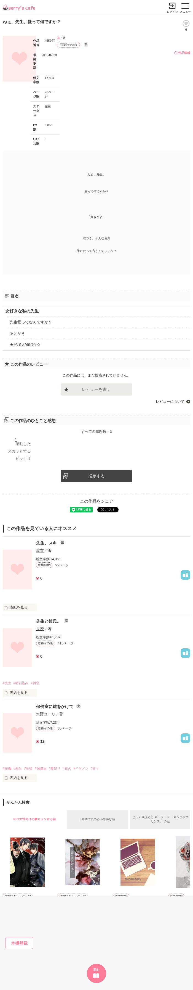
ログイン (172, 11)
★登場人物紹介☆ (25, 344)
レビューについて (170, 401)
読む (96, 969)
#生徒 (28, 768)
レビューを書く (96, 389)
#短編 (7, 768)
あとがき (17, 333)
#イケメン (81, 768)
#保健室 (41, 768)
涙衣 (40, 550)
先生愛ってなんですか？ (31, 322)
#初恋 (35, 683)
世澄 (40, 628)
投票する (96, 475)
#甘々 (95, 768)
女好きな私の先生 (22, 311)
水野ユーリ (45, 714)
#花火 (67, 768)
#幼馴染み (21, 683)
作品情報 (184, 52)
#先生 (7, 683)
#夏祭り (55, 768)
